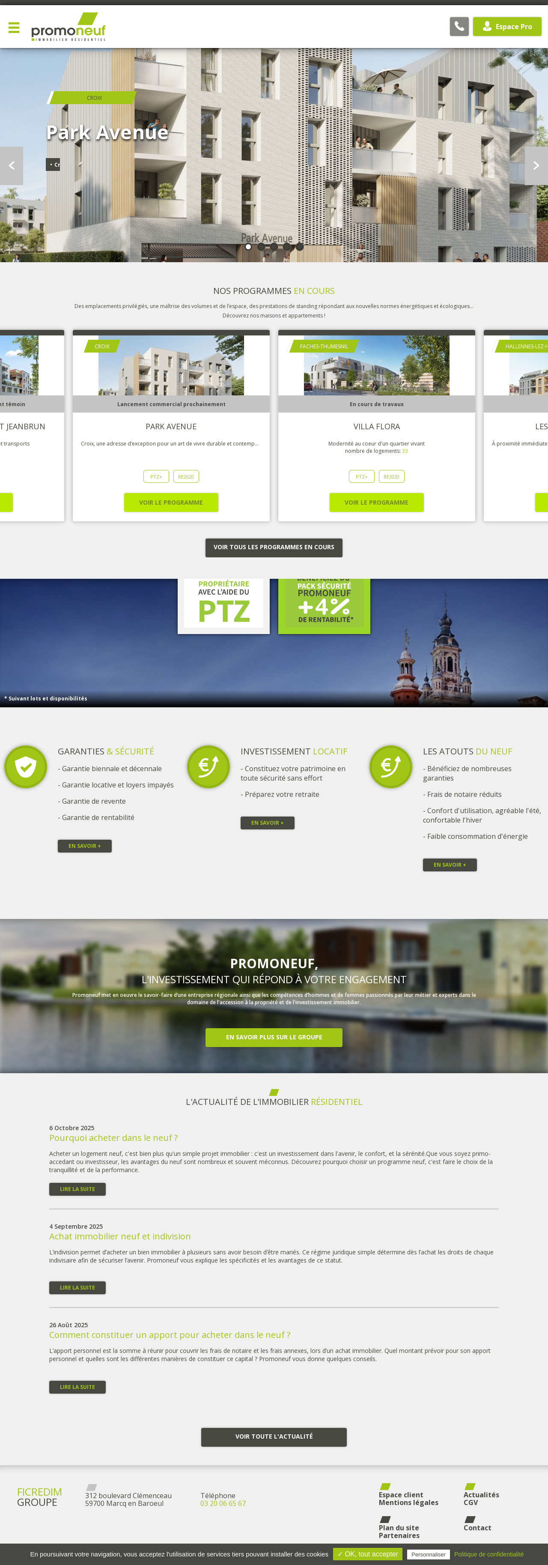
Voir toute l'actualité (274, 1436)
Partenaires (399, 1535)
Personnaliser (428, 1554)
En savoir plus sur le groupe (274, 1037)
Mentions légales (408, 1502)
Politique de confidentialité (489, 1554)
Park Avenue (171, 426)
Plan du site (399, 1527)
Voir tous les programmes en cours (274, 547)
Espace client (401, 1494)
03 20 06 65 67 (223, 1503)
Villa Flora (377, 426)
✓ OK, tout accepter (367, 1554)
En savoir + (84, 846)
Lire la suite (77, 1189)
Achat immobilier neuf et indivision (120, 1236)
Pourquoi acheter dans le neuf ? (113, 1137)
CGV (471, 1502)
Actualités (481, 1494)
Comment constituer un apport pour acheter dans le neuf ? (169, 1335)
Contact (477, 1527)
